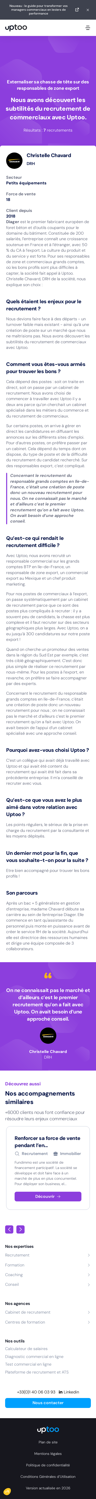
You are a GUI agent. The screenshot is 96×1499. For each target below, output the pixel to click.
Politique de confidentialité (48, 1465)
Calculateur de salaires (26, 1348)
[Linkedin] (68, 1392)
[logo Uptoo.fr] (16, 27)
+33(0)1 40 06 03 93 (36, 1392)
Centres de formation (25, 1322)
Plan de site (48, 1442)
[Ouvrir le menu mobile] (88, 28)
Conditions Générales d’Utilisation (48, 1476)
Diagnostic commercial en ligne (34, 1356)
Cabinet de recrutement (27, 1312)
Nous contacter (48, 1402)
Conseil (12, 1284)
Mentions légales (48, 1453)
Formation (14, 1265)
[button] (11, 1490)
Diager (12, 221)
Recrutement (17, 1255)
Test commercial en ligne (28, 1364)
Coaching (14, 1274)
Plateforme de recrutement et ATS (37, 1372)
